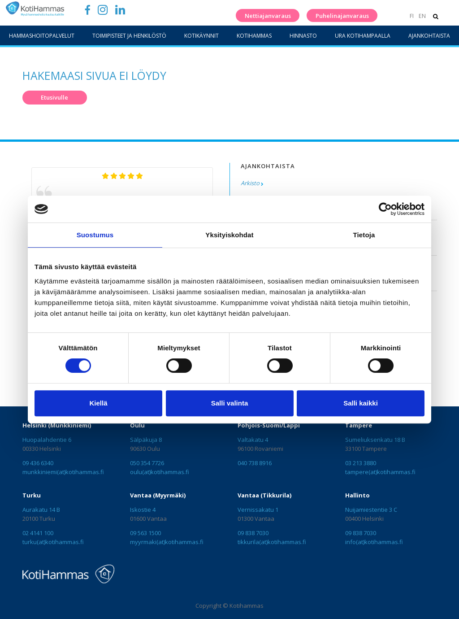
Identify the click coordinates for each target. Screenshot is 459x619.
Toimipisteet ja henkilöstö (129, 35)
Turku (31, 495)
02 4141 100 (37, 533)
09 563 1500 (145, 533)
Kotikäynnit (201, 35)
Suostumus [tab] (95, 235)
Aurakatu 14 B (41, 510)
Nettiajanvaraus (268, 16)
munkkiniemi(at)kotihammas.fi (63, 472)
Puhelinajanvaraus (342, 16)
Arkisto (250, 183)
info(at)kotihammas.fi (374, 542)
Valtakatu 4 (253, 440)
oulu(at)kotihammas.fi (159, 472)
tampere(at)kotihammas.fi (380, 472)
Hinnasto (303, 35)
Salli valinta (229, 403)
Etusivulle (54, 97)
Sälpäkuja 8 (146, 440)
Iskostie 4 (143, 510)
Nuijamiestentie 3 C (371, 510)
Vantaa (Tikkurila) (264, 495)
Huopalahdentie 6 (46, 440)
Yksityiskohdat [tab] (229, 235)
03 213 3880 (360, 463)
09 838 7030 (253, 533)
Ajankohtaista (429, 35)
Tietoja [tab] (364, 235)
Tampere (358, 425)
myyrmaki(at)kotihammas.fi (167, 542)
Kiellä (98, 403)
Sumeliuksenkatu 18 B (375, 440)
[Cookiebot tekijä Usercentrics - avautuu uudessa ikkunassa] (385, 209)
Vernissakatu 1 (258, 510)
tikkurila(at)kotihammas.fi (272, 542)
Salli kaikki (360, 403)
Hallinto (357, 495)
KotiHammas (254, 35)
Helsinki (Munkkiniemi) (56, 425)
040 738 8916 (255, 463)
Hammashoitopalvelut (41, 35)
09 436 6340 (37, 463)
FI (412, 16)
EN (422, 16)
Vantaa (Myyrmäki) (158, 495)
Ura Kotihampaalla (362, 35)
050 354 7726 (147, 463)
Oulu (137, 425)
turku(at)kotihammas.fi (53, 542)
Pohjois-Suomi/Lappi (269, 425)
